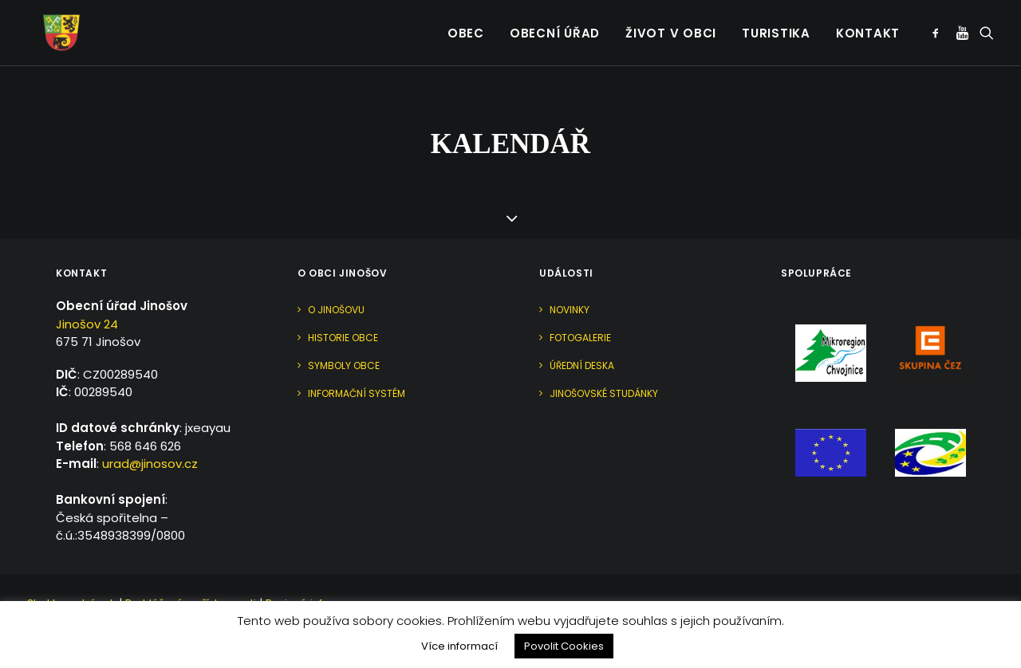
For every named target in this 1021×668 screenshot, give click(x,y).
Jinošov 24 (87, 324)
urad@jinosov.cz (150, 463)
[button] (938, 24)
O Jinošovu (336, 309)
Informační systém (356, 393)
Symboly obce (344, 365)
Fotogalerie (580, 337)
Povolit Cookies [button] (564, 646)
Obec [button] (465, 24)
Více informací (459, 646)
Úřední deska (582, 365)
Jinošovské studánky (604, 393)
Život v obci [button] (670, 24)
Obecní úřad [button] (555, 24)
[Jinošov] (47, 24)
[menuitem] (465, 24)
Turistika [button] (776, 24)
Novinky (569, 309)
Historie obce (343, 337)
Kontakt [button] (868, 24)
